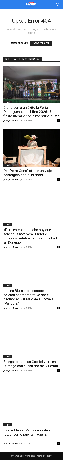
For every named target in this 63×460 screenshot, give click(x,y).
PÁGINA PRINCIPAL (40, 43)
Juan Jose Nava (10, 120)
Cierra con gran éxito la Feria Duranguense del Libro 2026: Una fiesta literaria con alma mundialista (31, 112)
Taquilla (7, 102)
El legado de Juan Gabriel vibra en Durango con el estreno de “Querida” (31, 364)
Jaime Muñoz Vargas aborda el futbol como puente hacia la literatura (27, 434)
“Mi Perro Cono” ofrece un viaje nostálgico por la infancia (27, 173)
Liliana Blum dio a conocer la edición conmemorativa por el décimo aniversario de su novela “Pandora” (28, 297)
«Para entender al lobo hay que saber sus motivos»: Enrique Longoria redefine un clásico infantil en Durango (31, 236)
